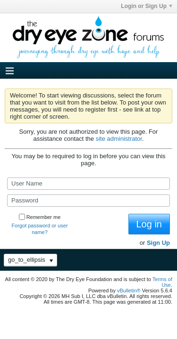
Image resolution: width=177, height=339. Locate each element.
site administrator (119, 138)
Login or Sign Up (146, 6)
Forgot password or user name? (39, 229)
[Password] (88, 200)
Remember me (40, 217)
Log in (149, 224)
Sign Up (158, 242)
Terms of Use (162, 282)
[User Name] (88, 184)
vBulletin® (129, 290)
